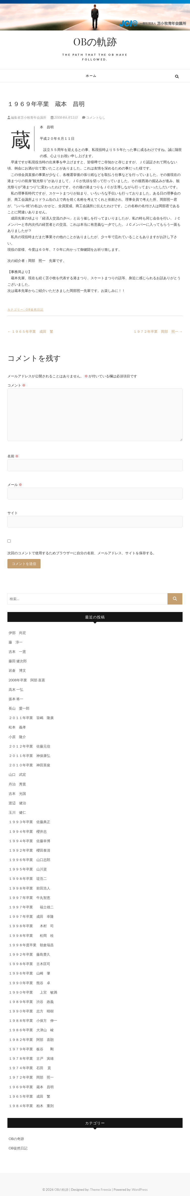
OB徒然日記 (35, 309)
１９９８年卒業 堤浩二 (28, 878)
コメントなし (95, 117)
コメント (16, 385)
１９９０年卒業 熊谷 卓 (29, 983)
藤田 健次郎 (18, 661)
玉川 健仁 (17, 812)
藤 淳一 (17, 642)
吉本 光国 (17, 793)
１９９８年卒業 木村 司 (31, 926)
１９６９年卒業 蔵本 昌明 (31, 1087)
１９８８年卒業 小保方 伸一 (33, 1020)
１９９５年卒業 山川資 (28, 869)
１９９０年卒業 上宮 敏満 (33, 992)
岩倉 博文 (17, 670)
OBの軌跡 (95, 41)
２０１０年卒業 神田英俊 (29, 765)
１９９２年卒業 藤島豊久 (29, 954)
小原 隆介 (17, 737)
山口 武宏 (17, 774)
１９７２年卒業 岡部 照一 (158, 331)
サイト (12, 513)
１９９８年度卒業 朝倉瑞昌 (31, 945)
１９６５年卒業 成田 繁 (30, 331)
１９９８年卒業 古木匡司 (29, 964)
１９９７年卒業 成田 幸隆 (31, 916)
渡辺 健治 (17, 803)
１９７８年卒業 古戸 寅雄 (31, 1058)
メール (14, 484)
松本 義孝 (17, 727)
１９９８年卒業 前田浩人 (29, 888)
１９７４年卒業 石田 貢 (30, 1068)
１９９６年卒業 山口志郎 (29, 860)
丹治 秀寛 (17, 784)
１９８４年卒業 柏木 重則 (31, 1106)
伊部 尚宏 (17, 633)
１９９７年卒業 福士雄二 (31, 907)
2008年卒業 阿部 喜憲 (27, 680)
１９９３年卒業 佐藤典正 (29, 822)
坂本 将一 (16, 699)
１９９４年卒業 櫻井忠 (28, 831)
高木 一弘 (16, 689)
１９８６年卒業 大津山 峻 (31, 1030)
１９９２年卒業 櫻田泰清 (29, 850)
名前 (13, 456)
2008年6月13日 (64, 117)
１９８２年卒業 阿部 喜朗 (31, 1039)
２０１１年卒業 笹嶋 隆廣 (31, 718)
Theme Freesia (100, 1190)
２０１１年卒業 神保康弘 (29, 755)
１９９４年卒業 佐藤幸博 (29, 841)
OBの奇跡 (16, 1139)
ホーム (91, 76)
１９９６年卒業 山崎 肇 (29, 973)
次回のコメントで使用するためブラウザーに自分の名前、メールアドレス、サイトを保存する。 (81, 553)
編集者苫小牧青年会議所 (27, 117)
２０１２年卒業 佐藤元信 (29, 746)
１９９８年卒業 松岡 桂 (31, 935)
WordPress (140, 1190)
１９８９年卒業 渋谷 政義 (31, 1002)
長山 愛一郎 (19, 708)
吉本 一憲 (17, 651)
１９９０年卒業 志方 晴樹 (31, 1011)
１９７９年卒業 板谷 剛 (31, 1049)
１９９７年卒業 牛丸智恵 (29, 897)
